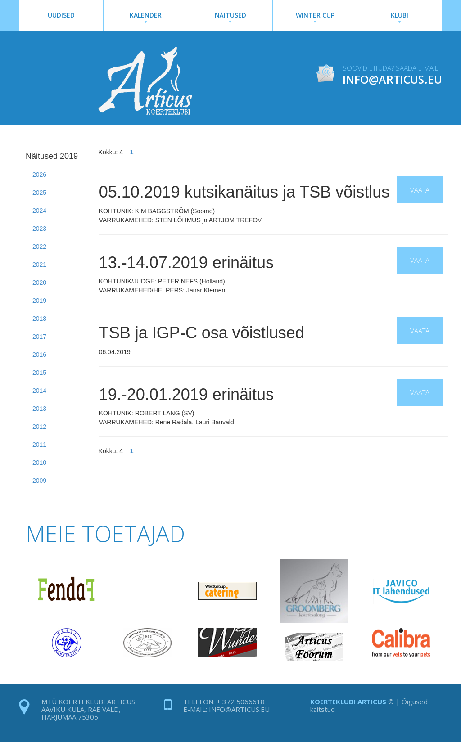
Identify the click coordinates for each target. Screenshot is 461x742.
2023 (39, 228)
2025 (39, 192)
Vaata (419, 189)
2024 (39, 210)
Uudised (61, 15)
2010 (39, 462)
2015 (39, 372)
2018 (39, 318)
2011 (39, 444)
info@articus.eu (239, 709)
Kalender (146, 17)
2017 (39, 336)
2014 (39, 390)
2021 (39, 264)
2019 (39, 300)
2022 (39, 246)
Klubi (399, 17)
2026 (39, 174)
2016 (39, 354)
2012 (39, 426)
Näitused (230, 17)
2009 (39, 480)
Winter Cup (315, 17)
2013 (39, 408)
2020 (39, 282)
